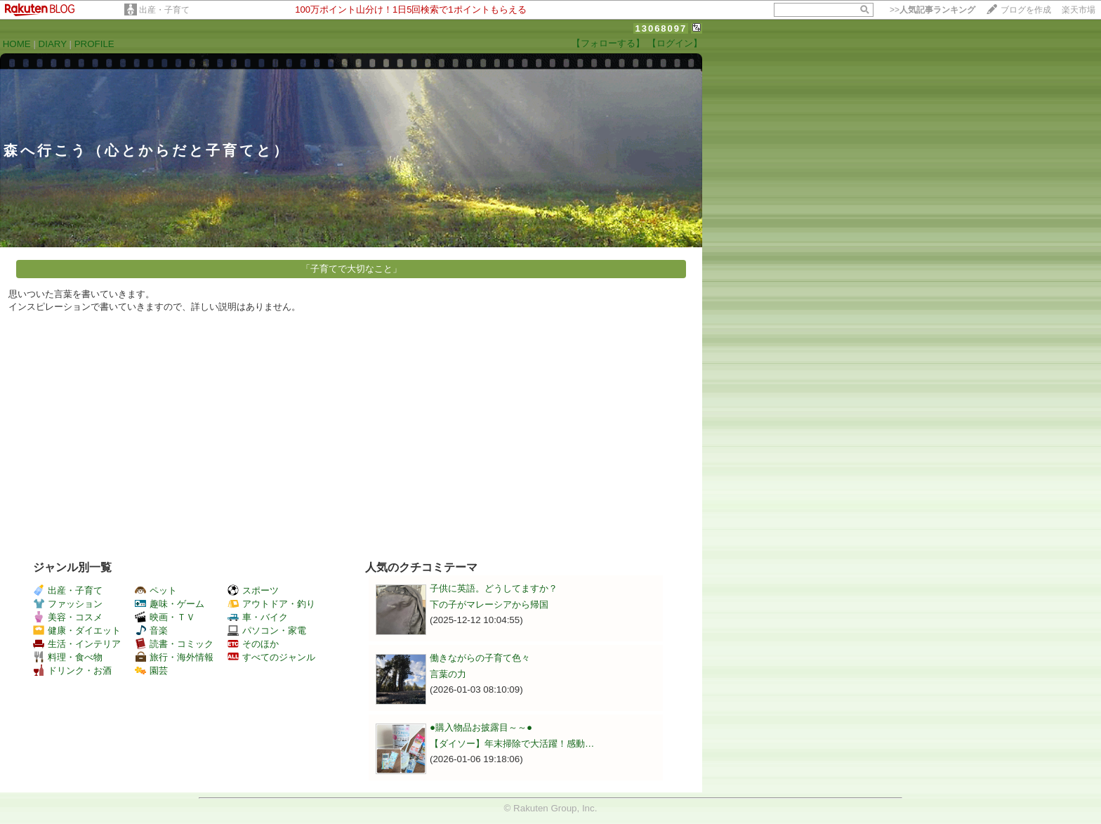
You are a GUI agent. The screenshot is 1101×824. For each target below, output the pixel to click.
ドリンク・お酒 (72, 670)
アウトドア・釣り (271, 604)
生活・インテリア (77, 644)
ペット (156, 590)
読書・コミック (174, 644)
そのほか (253, 644)
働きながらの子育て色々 (480, 658)
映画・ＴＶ (165, 617)
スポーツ (253, 590)
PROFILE (94, 44)
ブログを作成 (1026, 10)
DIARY (53, 44)
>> (932, 10)
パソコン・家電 (267, 630)
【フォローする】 (608, 43)
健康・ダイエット (77, 630)
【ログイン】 (674, 43)
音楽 (151, 630)
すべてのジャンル (271, 657)
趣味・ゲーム (169, 604)
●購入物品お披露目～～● (481, 727)
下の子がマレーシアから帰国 (489, 604)
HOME (17, 44)
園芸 (151, 670)
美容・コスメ (68, 617)
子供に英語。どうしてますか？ (494, 588)
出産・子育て (164, 10)
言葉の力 (448, 674)
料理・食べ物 (68, 657)
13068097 (661, 28)
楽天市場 (1078, 10)
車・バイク (258, 617)
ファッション (68, 604)
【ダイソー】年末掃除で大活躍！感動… (512, 743)
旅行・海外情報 (174, 657)
